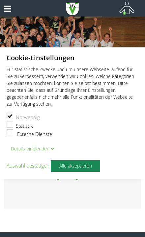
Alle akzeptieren (75, 166)
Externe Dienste (29, 133)
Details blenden (30, 149)
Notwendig (23, 116)
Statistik (20, 125)
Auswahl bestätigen (28, 166)
